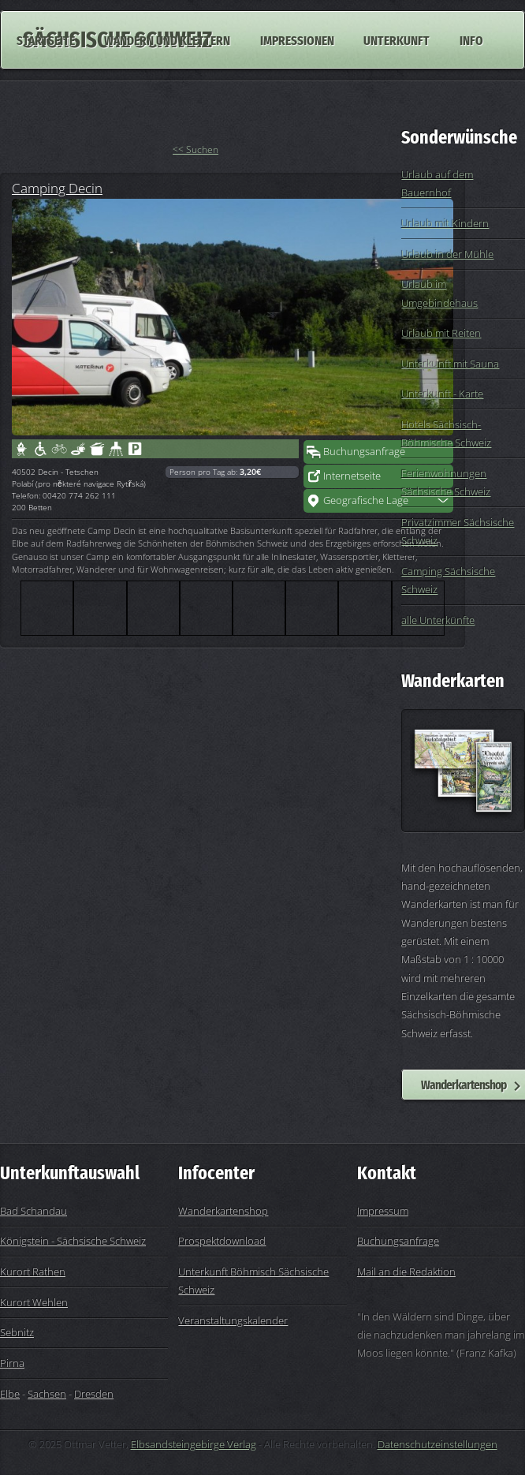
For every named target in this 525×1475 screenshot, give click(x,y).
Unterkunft (396, 39)
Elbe (10, 1394)
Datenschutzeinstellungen (437, 1444)
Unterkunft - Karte (442, 393)
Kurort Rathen (32, 1271)
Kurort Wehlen (34, 1302)
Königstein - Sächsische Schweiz (73, 1241)
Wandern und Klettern (167, 39)
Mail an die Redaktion (406, 1271)
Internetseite (352, 476)
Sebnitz (17, 1332)
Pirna (12, 1363)
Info (471, 39)
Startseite (46, 39)
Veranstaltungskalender (233, 1320)
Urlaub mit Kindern (445, 223)
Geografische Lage (365, 500)
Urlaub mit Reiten (441, 333)
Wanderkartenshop (223, 1211)
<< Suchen (195, 149)
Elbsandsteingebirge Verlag (193, 1444)
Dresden (94, 1394)
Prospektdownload (222, 1241)
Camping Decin (57, 187)
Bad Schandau (33, 1211)
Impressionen (297, 39)
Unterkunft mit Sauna (450, 364)
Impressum (382, 1211)
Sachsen (47, 1394)
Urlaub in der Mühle (447, 254)
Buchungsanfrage (364, 451)
